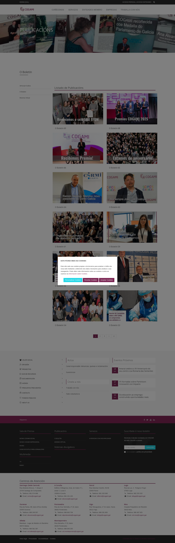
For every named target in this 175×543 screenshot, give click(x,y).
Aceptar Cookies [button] (107, 280)
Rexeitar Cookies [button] (90, 280)
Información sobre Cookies (78, 274)
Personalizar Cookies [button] (73, 280)
